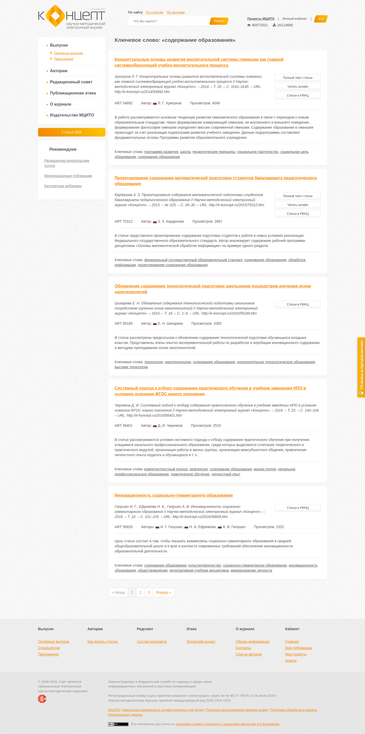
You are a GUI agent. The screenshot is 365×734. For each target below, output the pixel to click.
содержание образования (159, 157)
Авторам (58, 71)
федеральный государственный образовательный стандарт (193, 260)
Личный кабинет (294, 19)
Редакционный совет (71, 82)
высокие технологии (131, 367)
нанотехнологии (178, 362)
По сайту (135, 12)
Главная (292, 642)
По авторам (176, 12)
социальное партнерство (257, 152)
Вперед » (163, 592)
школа (185, 152)
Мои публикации (298, 648)
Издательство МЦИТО (72, 115)
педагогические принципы (214, 152)
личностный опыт (226, 474)
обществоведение (153, 570)
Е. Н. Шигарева (168, 323)
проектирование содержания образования (173, 265)
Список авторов (249, 654)
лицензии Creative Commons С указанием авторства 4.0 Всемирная (227, 724)
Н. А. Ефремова (200, 527)
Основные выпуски (68, 53)
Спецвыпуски (49, 648)
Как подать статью (102, 642)
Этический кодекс (200, 642)
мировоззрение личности (251, 570)
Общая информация (252, 642)
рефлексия (199, 469)
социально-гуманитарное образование (255, 565)
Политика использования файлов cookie (237, 710)
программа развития (161, 152)
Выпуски (59, 45)
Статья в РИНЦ (298, 95)
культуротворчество (204, 565)
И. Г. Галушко (168, 527)
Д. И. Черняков (167, 425)
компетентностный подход (166, 469)
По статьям (154, 12)
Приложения (63, 59)
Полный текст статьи (298, 78)
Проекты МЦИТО (260, 19)
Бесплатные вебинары (63, 186)
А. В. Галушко (231, 527)
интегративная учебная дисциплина (199, 570)
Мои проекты (296, 654)
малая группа (265, 469)
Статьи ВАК (71, 132)
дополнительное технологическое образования (276, 362)
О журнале (60, 104)
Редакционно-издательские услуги (66, 163)
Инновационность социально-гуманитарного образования (174, 495)
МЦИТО (114, 710)
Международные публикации (68, 176)
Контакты (243, 648)
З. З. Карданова (168, 221)
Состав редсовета (152, 642)
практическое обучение (190, 474)
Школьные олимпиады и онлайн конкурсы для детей (163, 710)
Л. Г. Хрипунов (167, 103)
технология (153, 362)
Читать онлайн (297, 86)
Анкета (291, 661)
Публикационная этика (73, 93)
